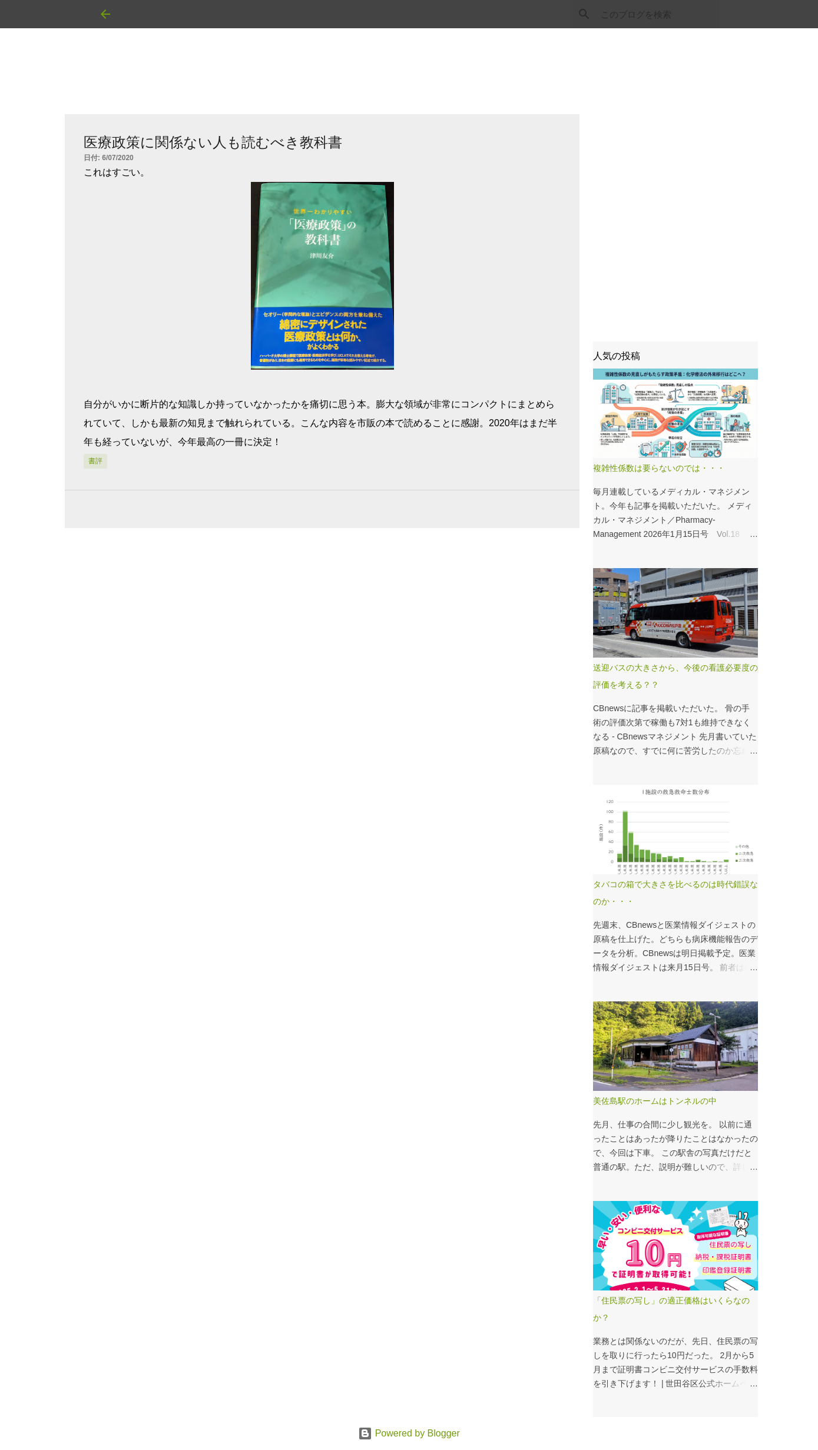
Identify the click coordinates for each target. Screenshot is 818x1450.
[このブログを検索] (658, 14)
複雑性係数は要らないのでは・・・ (659, 468)
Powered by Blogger (409, 1433)
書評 (95, 461)
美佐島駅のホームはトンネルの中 (655, 1101)
